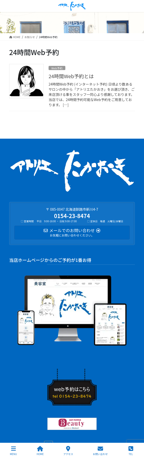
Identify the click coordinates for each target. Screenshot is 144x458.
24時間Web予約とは (71, 76)
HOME (40, 451)
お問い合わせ (100, 451)
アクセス (68, 451)
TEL (130, 451)
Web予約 (56, 68)
